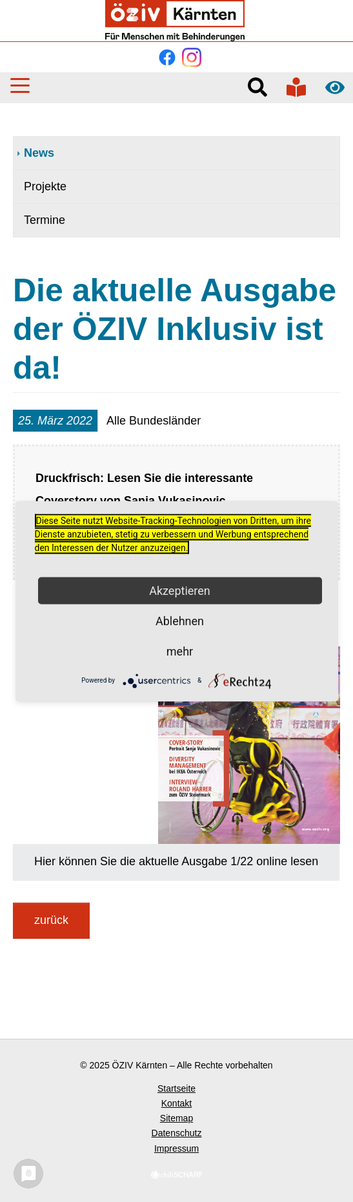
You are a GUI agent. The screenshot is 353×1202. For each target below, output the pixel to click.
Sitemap (176, 1118)
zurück (51, 920)
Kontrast (335, 87)
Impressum (176, 1148)
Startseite (176, 1088)
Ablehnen (180, 620)
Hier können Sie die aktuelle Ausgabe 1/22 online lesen (176, 861)
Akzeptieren (179, 590)
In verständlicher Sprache (296, 87)
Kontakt (176, 1103)
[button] (20, 85)
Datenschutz (177, 1133)
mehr (179, 650)
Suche (257, 87)
